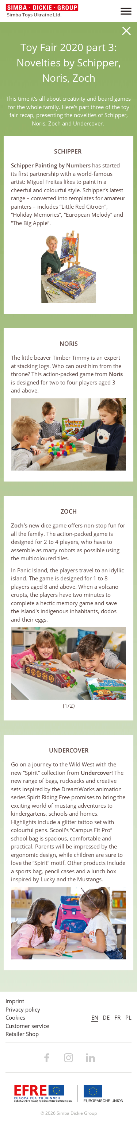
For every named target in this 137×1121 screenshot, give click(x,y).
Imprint (14, 1001)
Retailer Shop (22, 1033)
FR (117, 1017)
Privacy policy (22, 1009)
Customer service (27, 1025)
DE (106, 1017)
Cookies (15, 1017)
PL (128, 1017)
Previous (20, 663)
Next (117, 663)
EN (94, 1017)
